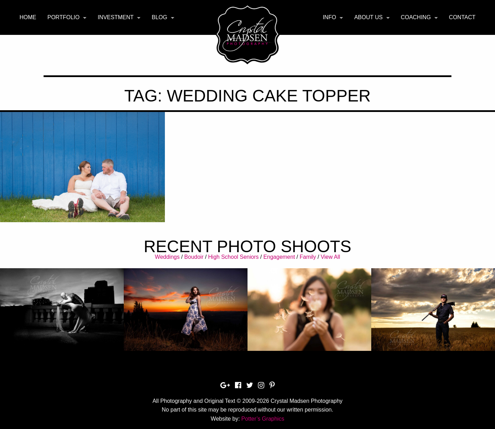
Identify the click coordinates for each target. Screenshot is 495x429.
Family (307, 257)
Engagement (279, 257)
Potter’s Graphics (262, 419)
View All (330, 257)
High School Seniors (233, 257)
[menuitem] (28, 17)
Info (329, 17)
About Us (368, 17)
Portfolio (63, 17)
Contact (462, 17)
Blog (159, 17)
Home (28, 17)
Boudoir (194, 257)
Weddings (167, 257)
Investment (116, 17)
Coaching (416, 17)
